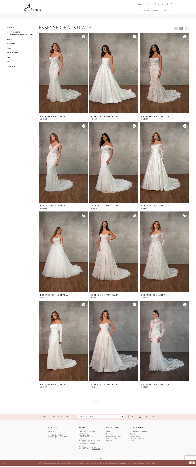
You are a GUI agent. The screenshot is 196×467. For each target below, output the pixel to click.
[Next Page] (107, 402)
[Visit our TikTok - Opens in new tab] (147, 418)
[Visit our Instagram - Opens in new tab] (140, 418)
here (154, 464)
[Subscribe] (121, 418)
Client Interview (111, 440)
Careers (109, 442)
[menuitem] (143, 4)
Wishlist (133, 435)
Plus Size (109, 435)
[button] (171, 4)
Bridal (108, 433)
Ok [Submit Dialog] (192, 464)
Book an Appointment (114, 437)
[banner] (32, 7)
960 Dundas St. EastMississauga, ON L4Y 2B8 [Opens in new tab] (57, 437)
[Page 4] (101, 402)
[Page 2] (94, 402)
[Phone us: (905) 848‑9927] (143, 4)
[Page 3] (97, 402)
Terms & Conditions (137, 440)
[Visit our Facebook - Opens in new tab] (133, 418)
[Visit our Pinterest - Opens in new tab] (154, 418)
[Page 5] (104, 402)
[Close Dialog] (3, 464)
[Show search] (160, 4)
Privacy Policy (135, 437)
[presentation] (63, 74)
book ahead (96, 450)
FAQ (132, 442)
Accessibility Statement (138, 433)
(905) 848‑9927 (54, 433)
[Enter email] (100, 418)
